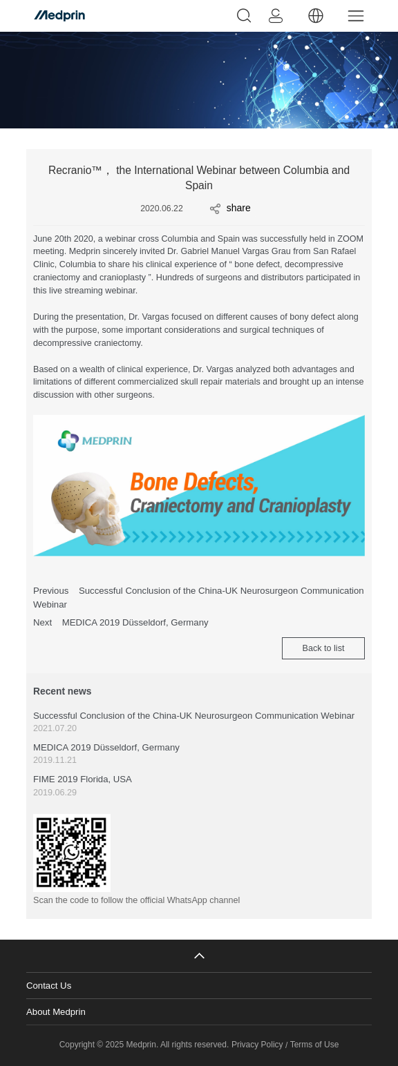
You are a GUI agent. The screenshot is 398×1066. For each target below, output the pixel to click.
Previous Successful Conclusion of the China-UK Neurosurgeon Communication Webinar (198, 597)
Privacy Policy (257, 1044)
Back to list (324, 648)
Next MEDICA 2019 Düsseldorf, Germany (121, 622)
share (230, 208)
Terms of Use (314, 1044)
